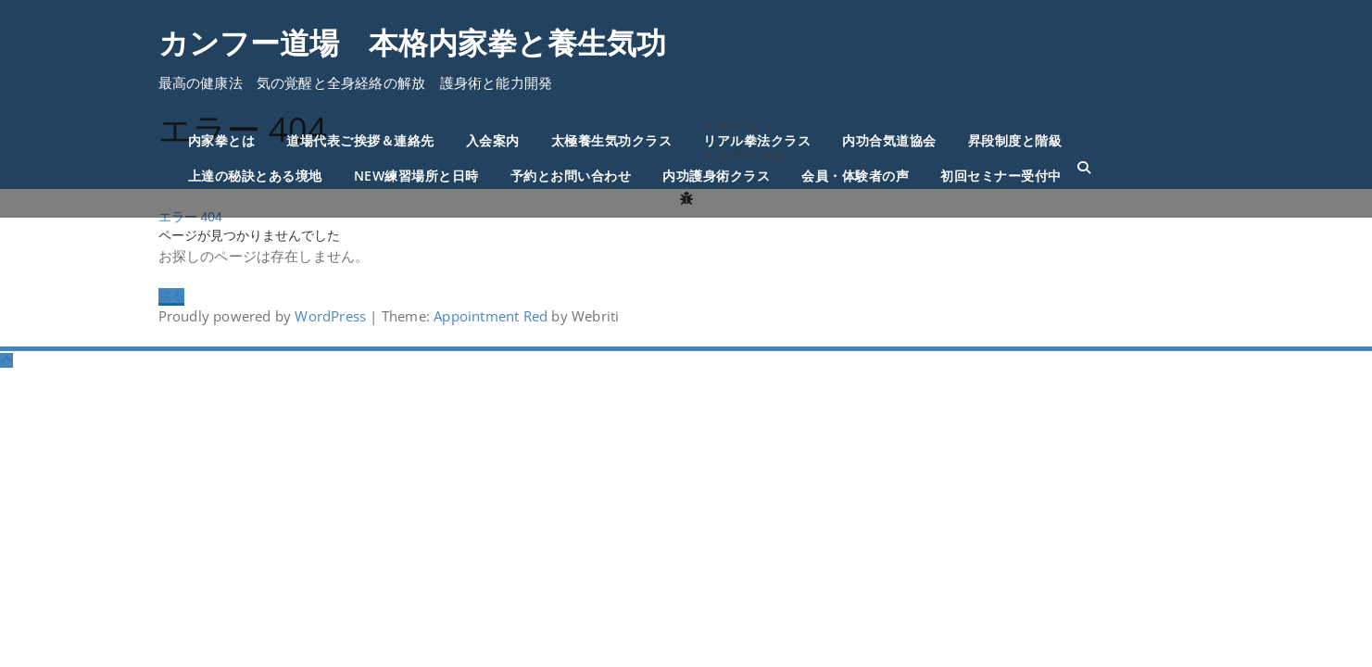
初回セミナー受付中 (1001, 175)
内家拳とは (222, 140)
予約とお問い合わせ (571, 175)
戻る (171, 295)
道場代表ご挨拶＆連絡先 (360, 140)
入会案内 (493, 140)
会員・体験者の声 (855, 175)
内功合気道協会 (889, 140)
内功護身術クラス (716, 175)
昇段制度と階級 (1015, 140)
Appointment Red (489, 316)
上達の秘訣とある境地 (255, 175)
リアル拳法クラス (757, 140)
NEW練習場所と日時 (416, 175)
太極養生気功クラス (612, 140)
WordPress (330, 316)
